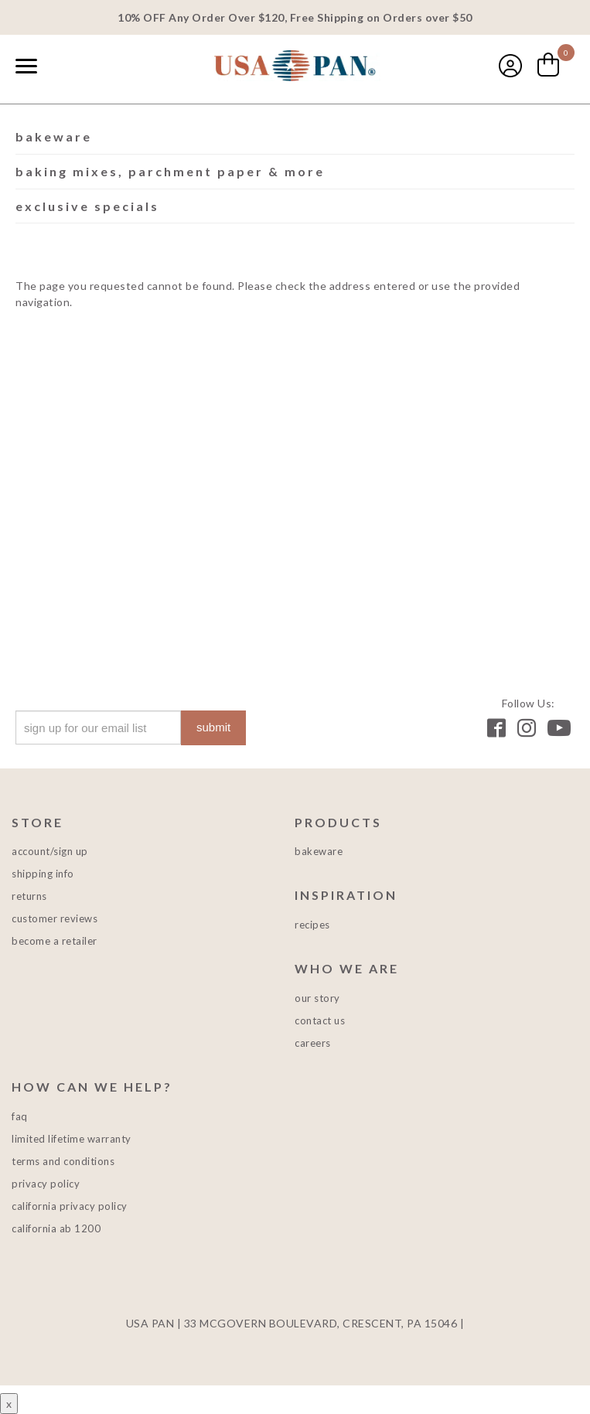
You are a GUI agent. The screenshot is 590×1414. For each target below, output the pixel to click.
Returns (29, 896)
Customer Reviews (54, 918)
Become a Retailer (54, 941)
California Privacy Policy (70, 1206)
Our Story (317, 998)
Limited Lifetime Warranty (71, 1139)
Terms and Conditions (63, 1161)
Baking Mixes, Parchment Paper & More (170, 171)
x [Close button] (9, 1403)
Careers (313, 1043)
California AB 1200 (56, 1228)
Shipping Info (43, 873)
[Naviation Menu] (26, 66)
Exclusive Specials (87, 206)
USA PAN (295, 67)
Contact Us (320, 1020)
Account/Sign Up (50, 851)
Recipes (312, 924)
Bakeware (53, 136)
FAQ (20, 1116)
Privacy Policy (46, 1183)
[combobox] (61, 67)
